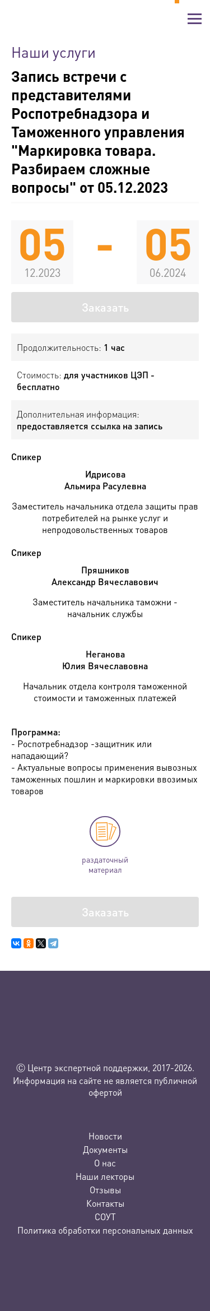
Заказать (105, 307)
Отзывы (105, 1190)
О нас (105, 1163)
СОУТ (105, 1216)
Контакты (105, 1203)
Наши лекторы (105, 1176)
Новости (105, 1136)
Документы (105, 1149)
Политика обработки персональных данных (105, 1230)
